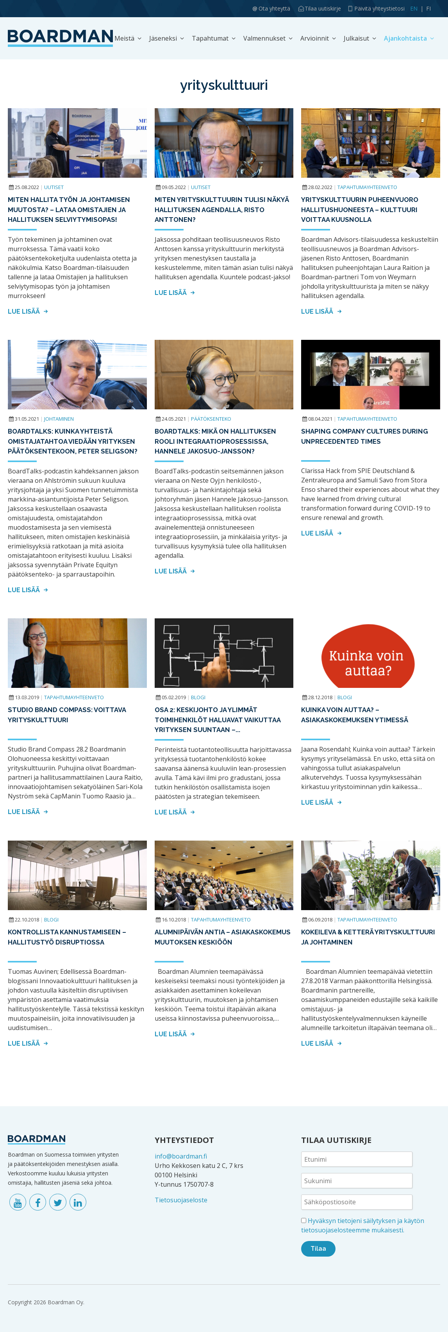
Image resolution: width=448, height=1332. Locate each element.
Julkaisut (356, 38)
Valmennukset (264, 38)
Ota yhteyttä (274, 8)
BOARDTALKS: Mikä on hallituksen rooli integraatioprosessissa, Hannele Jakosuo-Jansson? (216, 441)
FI (428, 8)
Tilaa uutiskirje (323, 8)
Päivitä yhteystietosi (379, 8)
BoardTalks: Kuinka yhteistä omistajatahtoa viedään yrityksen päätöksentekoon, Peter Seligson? (73, 441)
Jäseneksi (163, 38)
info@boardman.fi (181, 1156)
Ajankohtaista (405, 38)
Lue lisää (29, 311)
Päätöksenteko (211, 418)
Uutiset (54, 187)
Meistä (124, 38)
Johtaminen (59, 418)
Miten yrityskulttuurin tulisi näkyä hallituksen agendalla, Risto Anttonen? (222, 209)
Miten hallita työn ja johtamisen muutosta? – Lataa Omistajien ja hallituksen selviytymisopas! (70, 209)
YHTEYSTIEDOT (184, 1140)
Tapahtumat (210, 38)
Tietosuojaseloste (181, 1200)
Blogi (198, 697)
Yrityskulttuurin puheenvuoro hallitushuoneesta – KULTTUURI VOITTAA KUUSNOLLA (360, 209)
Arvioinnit (314, 38)
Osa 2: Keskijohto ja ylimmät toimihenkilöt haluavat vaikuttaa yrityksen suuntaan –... (218, 720)
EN (414, 8)
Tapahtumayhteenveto (367, 187)
